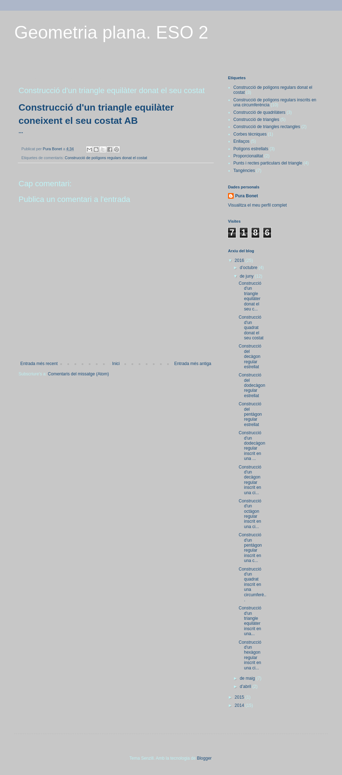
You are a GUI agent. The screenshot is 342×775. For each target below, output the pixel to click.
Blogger (204, 758)
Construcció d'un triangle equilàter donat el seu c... (250, 296)
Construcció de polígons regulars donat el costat (106, 158)
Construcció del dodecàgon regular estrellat (252, 385)
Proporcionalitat (248, 155)
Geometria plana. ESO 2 (111, 32)
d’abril (246, 686)
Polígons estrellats (250, 148)
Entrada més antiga (192, 363)
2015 (240, 697)
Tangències (244, 170)
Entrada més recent (39, 363)
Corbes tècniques (249, 134)
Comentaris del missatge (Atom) (78, 373)
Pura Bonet (246, 195)
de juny (247, 276)
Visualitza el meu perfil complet (257, 205)
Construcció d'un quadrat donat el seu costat (251, 327)
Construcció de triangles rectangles (266, 126)
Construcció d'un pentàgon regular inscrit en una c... (250, 547)
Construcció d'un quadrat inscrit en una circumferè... (252, 584)
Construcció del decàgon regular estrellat (250, 356)
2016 (240, 260)
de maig (248, 678)
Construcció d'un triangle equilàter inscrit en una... (250, 621)
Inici (116, 363)
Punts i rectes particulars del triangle (267, 163)
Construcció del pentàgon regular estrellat (250, 414)
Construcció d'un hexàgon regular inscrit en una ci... (250, 655)
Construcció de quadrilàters (259, 112)
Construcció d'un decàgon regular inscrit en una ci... (250, 480)
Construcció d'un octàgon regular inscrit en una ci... (250, 513)
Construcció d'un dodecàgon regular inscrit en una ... (252, 445)
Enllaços (241, 141)
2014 (240, 705)
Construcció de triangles (256, 119)
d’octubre (249, 267)
